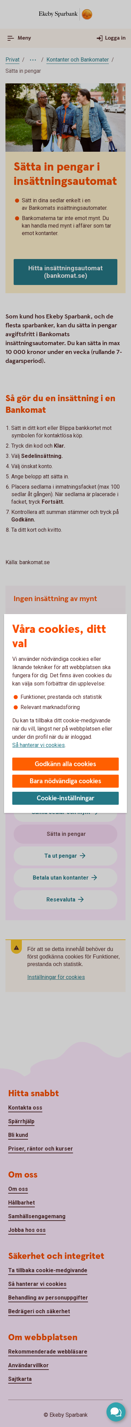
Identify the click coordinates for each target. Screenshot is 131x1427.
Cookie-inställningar (65, 798)
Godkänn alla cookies (65, 764)
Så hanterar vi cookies (38, 745)
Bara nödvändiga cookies (65, 781)
